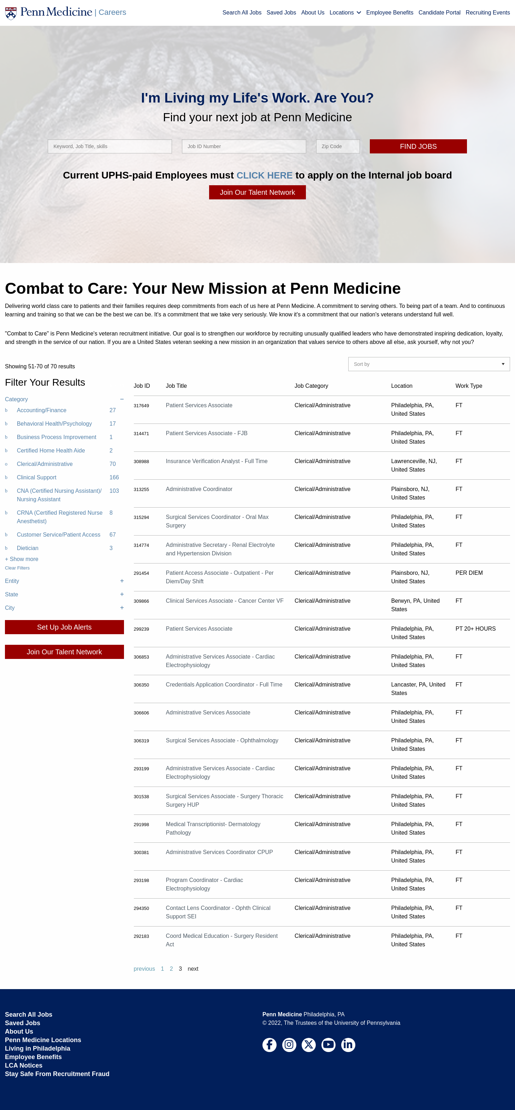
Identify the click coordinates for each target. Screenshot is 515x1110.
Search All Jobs (242, 13)
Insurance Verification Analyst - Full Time (217, 461)
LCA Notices (23, 1065)
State (64, 594)
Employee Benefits (389, 13)
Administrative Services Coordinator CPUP (219, 852)
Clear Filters (17, 568)
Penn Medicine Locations (43, 1040)
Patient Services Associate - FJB (207, 433)
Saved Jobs (281, 13)
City (64, 608)
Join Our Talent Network (257, 192)
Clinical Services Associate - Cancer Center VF (225, 601)
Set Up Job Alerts (64, 627)
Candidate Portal (440, 13)
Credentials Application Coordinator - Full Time (224, 685)
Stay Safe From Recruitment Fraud (57, 1073)
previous (144, 969)
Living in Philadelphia (37, 1048)
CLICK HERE (265, 175)
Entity (64, 581)
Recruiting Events (488, 13)
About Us (313, 13)
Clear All (115, 385)
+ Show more (22, 559)
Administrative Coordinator (199, 489)
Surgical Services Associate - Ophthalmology (222, 740)
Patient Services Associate (199, 405)
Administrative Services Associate (208, 712)
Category (64, 399)
